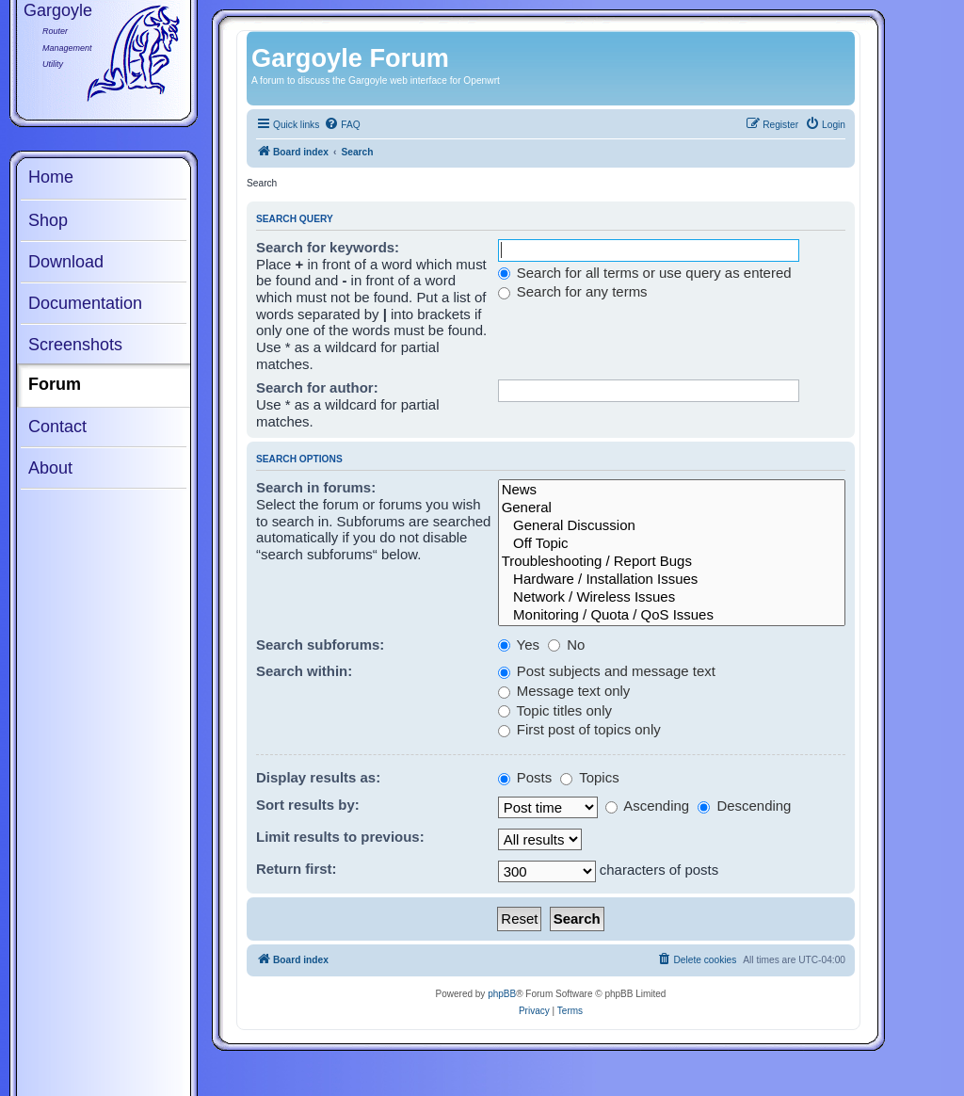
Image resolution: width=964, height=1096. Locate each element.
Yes (518, 645)
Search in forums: (316, 487)
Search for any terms (573, 291)
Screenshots (75, 344)
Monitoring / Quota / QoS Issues (672, 615)
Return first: (296, 869)
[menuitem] (342, 125)
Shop (48, 220)
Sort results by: (308, 805)
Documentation (85, 303)
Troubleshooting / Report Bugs (672, 562)
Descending (744, 806)
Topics (589, 777)
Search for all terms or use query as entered (645, 273)
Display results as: (318, 777)
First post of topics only (579, 729)
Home (50, 177)
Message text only (564, 691)
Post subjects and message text (606, 671)
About (50, 468)
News (672, 490)
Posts (525, 777)
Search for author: (317, 387)
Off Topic (672, 544)
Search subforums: (320, 645)
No (566, 645)
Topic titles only (555, 710)
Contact (57, 426)
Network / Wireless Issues (672, 597)
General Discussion (672, 526)
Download (66, 261)
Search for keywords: (327, 247)
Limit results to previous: (340, 837)
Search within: (304, 671)
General (672, 508)
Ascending (647, 806)
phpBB (502, 994)
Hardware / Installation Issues (672, 579)
